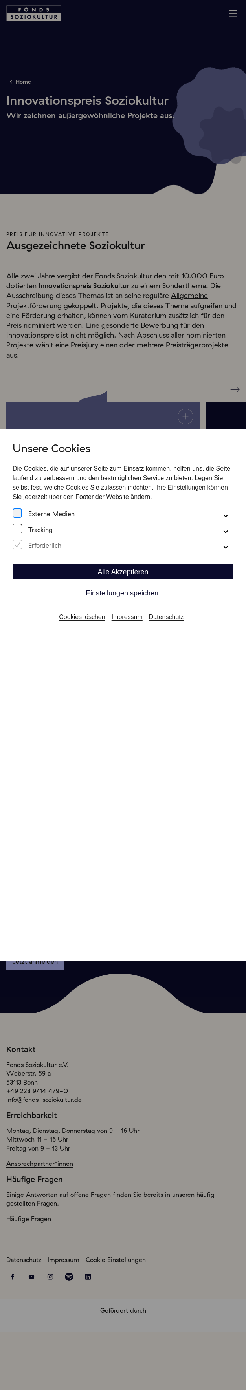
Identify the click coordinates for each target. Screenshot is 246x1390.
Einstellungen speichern (123, 584)
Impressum (127, 608)
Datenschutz (166, 608)
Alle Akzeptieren (122, 563)
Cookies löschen (82, 608)
